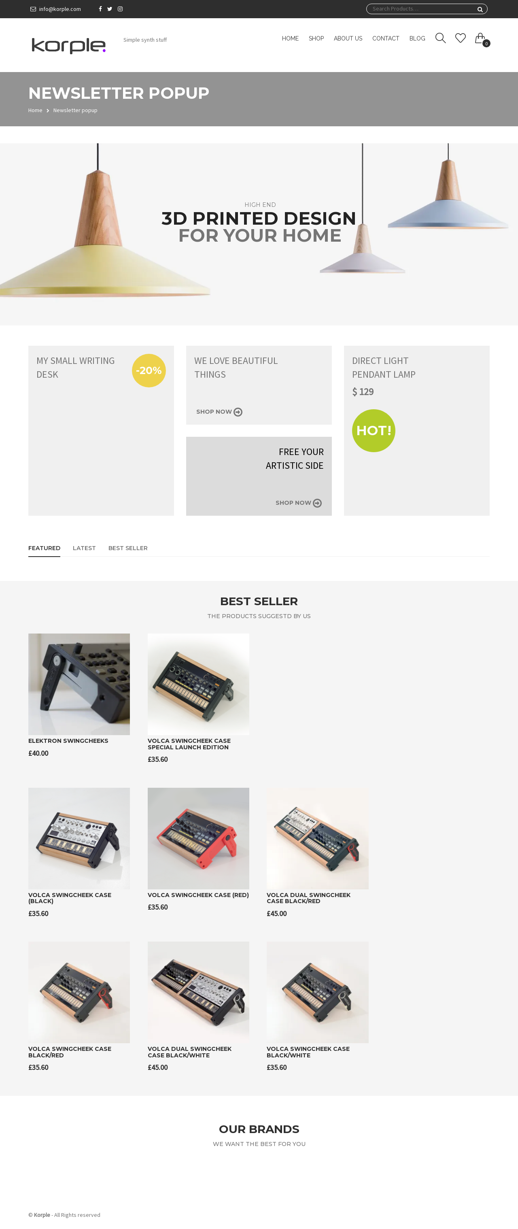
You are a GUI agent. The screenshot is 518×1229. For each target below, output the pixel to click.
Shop (316, 38)
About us (348, 38)
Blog (417, 38)
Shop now (219, 412)
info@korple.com (60, 9)
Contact (385, 38)
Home (290, 38)
